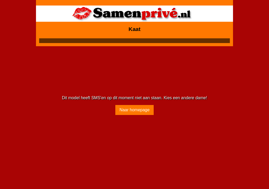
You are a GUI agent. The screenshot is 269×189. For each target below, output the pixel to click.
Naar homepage (135, 110)
